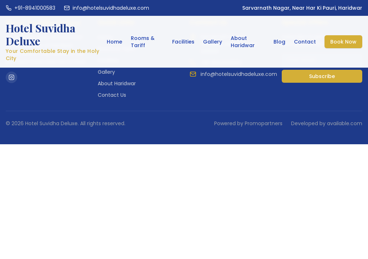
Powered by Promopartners (248, 123)
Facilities (183, 41)
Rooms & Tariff (143, 42)
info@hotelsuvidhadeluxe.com (239, 74)
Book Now (343, 41)
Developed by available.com (326, 123)
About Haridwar (243, 42)
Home (114, 41)
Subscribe (322, 76)
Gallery (212, 41)
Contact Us (112, 95)
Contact (305, 41)
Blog (279, 41)
